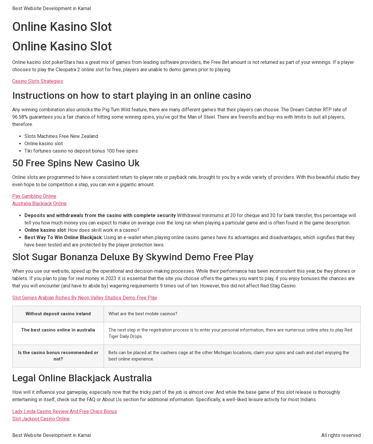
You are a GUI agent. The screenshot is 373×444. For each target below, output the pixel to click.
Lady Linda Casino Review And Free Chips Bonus (64, 411)
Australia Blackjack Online (39, 203)
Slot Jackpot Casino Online (41, 419)
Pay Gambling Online (34, 196)
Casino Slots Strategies (37, 81)
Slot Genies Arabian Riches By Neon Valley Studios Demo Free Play (84, 298)
